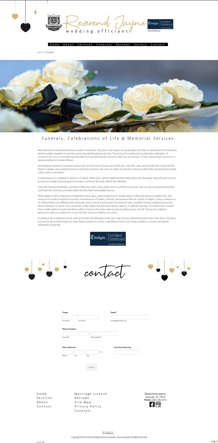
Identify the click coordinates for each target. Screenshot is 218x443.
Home (55, 44)
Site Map (83, 402)
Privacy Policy (88, 406)
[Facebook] (152, 405)
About (68, 44)
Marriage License (91, 394)
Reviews (123, 44)
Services (85, 44)
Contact (158, 44)
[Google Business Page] (158, 405)
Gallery (140, 44)
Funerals (104, 44)
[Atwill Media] (109, 433)
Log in (214, 441)
